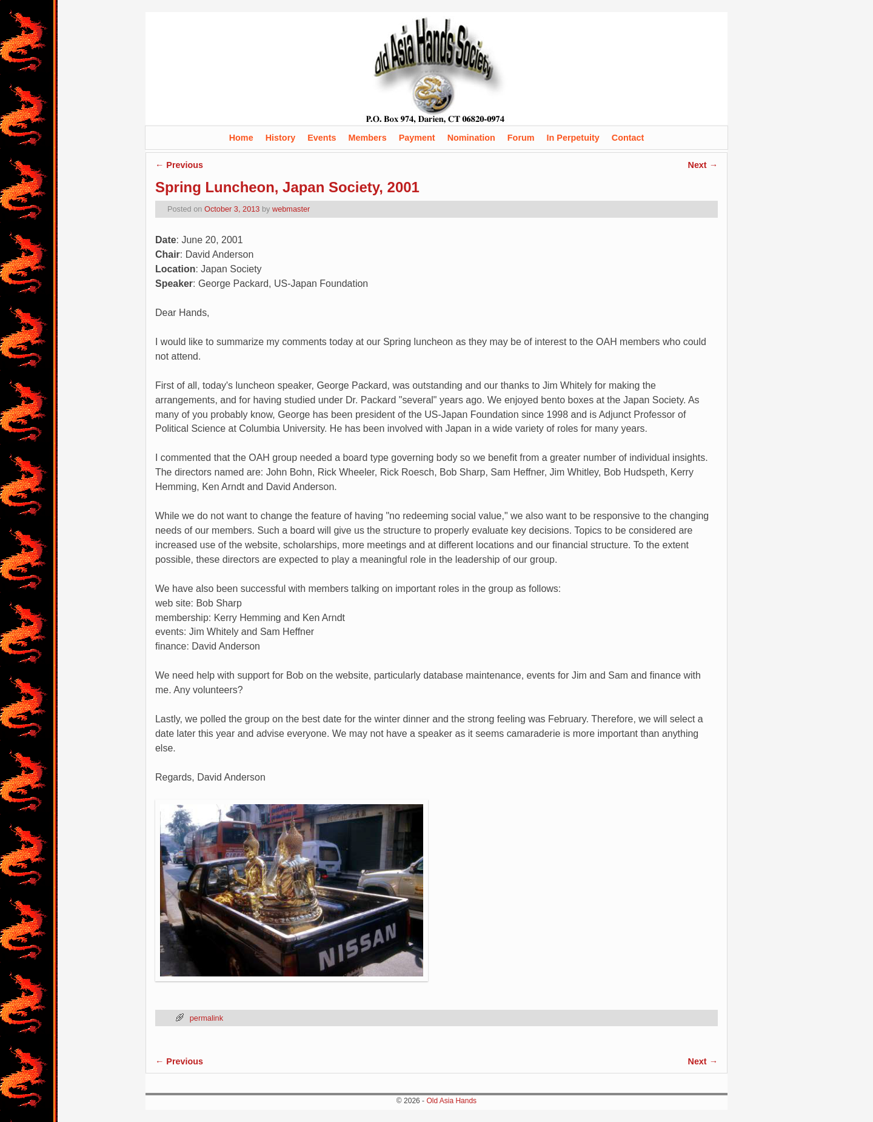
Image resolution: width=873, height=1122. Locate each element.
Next (703, 165)
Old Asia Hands (451, 1101)
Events (321, 138)
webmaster (291, 208)
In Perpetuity (573, 138)
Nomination (471, 138)
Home (241, 138)
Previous (179, 165)
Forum (521, 138)
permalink (206, 1018)
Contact (628, 138)
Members (367, 138)
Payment (417, 138)
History (281, 138)
